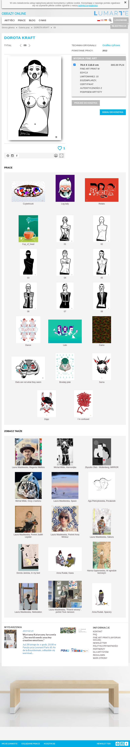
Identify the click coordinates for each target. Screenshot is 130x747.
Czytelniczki (28, 193)
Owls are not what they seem (28, 370)
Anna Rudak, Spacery (102, 598)
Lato (65, 333)
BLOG (32, 20)
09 (54, 27)
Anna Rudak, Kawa (65, 560)
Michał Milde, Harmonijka (65, 453)
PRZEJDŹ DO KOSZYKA (85, 103)
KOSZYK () (49, 743)
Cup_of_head (28, 230)
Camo (101, 331)
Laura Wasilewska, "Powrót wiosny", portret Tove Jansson (65, 597)
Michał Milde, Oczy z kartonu (28, 487)
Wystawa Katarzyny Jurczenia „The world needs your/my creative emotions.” (39, 637)
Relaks (101, 191)
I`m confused (83, 405)
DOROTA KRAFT (42, 27)
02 (101, 230)
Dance (28, 331)
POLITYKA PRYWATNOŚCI (105, 646)
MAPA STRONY (100, 658)
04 (65, 264)
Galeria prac (24, 27)
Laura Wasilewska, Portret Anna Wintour (65, 522)
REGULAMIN (99, 655)
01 (65, 230)
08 (101, 298)
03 (28, 264)
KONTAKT (97, 631)
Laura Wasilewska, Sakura (102, 523)
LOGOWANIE (120, 20)
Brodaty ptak (65, 368)
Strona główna (8, 27)
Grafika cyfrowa (111, 45)
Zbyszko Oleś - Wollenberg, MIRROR (101, 453)
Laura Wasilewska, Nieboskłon (28, 598)
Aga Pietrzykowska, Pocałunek (101, 487)
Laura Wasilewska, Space (65, 487)
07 (65, 298)
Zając (46, 405)
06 (28, 298)
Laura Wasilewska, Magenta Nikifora (28, 453)
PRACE (22, 20)
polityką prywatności (88, 5)
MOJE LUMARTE (9, 743)
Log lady (65, 190)
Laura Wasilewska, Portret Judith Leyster (28, 522)
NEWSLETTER (100, 643)
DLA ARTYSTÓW (101, 652)
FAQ (95, 634)
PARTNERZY (99, 649)
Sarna (101, 368)
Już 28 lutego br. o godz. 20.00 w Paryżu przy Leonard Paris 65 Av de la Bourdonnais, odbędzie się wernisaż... (39, 648)
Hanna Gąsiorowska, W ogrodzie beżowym (101, 558)
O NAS (42, 20)
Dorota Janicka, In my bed (28, 559)
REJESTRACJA (119, 26)
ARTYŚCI (10, 20)
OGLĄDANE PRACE (30, 743)
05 (101, 264)
